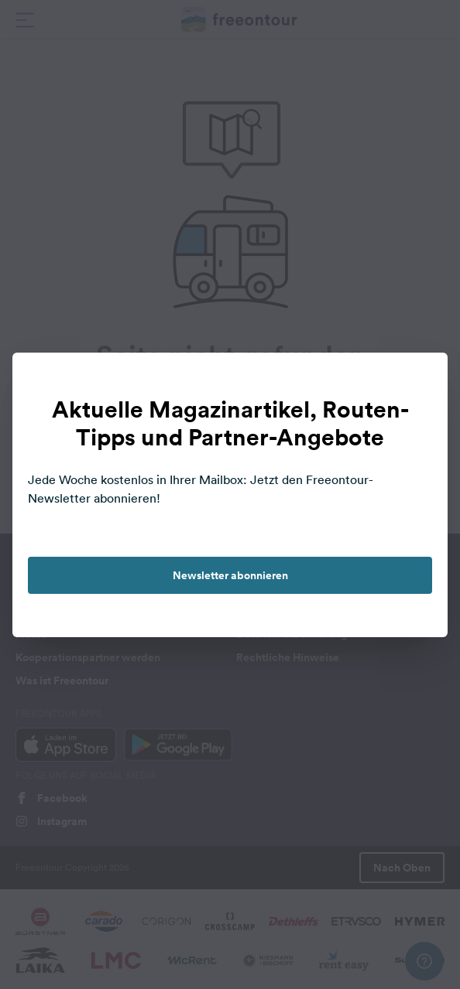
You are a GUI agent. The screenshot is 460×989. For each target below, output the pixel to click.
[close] (420, 380)
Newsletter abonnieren (230, 575)
